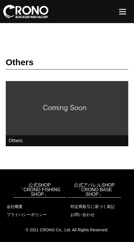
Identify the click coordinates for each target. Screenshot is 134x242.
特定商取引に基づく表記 (92, 206)
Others (15, 140)
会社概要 (15, 206)
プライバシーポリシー (27, 214)
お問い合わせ (82, 214)
